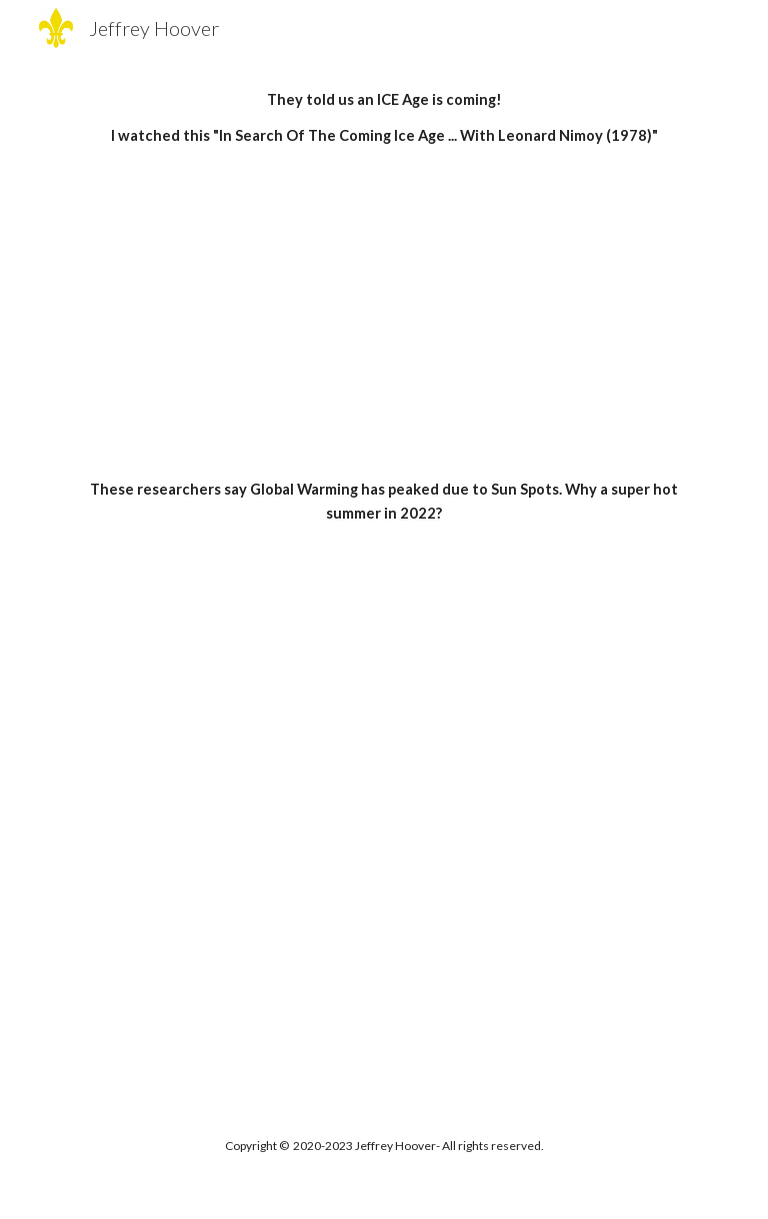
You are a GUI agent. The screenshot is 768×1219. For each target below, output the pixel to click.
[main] (383, 118)
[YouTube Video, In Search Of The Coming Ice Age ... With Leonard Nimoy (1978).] (383, 313)
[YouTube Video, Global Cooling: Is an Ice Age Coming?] (383, 899)
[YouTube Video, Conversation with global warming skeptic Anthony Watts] (383, 671)
